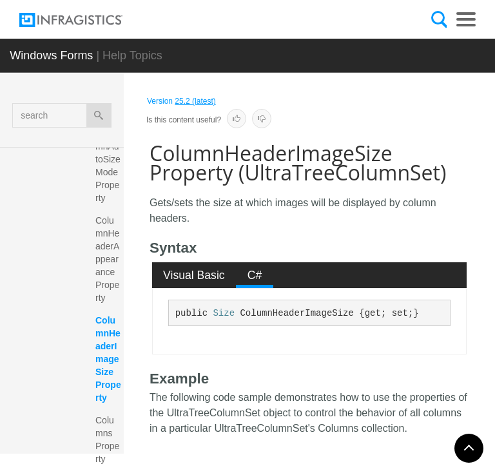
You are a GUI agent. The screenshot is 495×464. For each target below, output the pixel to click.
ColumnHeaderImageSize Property (108, 359)
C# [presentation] (255, 275)
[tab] (194, 275)
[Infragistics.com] (83, 20)
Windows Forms (51, 55)
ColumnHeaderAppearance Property (107, 259)
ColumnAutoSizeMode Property (108, 165)
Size (224, 313)
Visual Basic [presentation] (194, 275)
